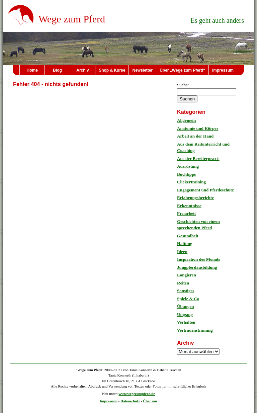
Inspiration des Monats (198, 259)
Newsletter (142, 70)
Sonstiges (185, 290)
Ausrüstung (188, 166)
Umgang (185, 314)
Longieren (186, 274)
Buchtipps (186, 174)
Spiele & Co (188, 298)
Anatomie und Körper (198, 128)
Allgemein (186, 120)
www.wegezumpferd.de (136, 394)
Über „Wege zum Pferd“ (182, 70)
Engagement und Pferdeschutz (205, 189)
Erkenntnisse (189, 205)
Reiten (183, 282)
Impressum (223, 70)
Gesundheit (187, 235)
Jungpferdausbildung (197, 267)
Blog (57, 70)
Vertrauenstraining (194, 330)
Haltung (184, 243)
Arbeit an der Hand (195, 136)
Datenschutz (130, 401)
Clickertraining (191, 181)
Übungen (185, 306)
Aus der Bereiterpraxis (198, 158)
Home (32, 70)
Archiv (82, 70)
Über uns (150, 401)
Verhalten (186, 322)
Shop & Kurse (112, 70)
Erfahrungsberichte (195, 197)
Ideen (182, 251)
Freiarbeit (186, 213)
